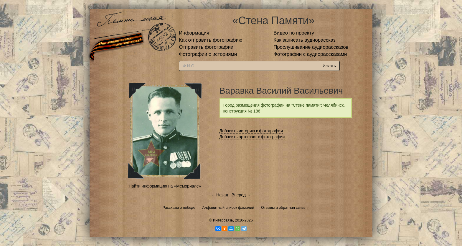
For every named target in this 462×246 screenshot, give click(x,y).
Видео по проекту (293, 33)
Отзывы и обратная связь (283, 208)
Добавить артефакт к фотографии (252, 136)
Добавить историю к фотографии (251, 130)
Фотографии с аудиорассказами (310, 54)
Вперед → (241, 195)
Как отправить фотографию (210, 40)
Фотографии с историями (208, 54)
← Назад (219, 195)
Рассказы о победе (179, 208)
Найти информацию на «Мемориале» (165, 186)
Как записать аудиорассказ (304, 40)
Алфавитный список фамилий (228, 208)
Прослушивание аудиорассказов (310, 47)
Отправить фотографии (206, 47)
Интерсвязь (223, 220)
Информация (194, 33)
